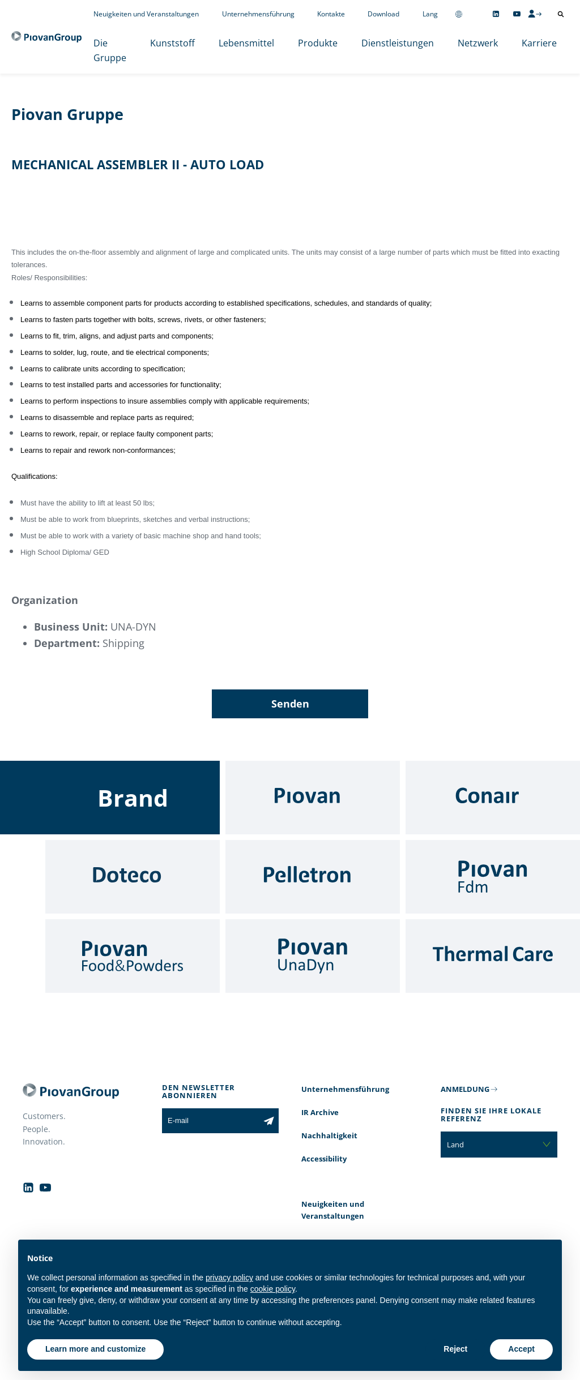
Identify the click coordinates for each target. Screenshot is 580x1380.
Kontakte (331, 14)
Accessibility (324, 1159)
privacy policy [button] (229, 1277)
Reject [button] (455, 1348)
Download (383, 14)
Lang (430, 14)
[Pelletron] (312, 877)
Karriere (539, 43)
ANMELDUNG (465, 1089)
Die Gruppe (109, 50)
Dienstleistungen (397, 43)
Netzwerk (478, 43)
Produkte (318, 43)
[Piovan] (312, 797)
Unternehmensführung (258, 14)
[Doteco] (132, 877)
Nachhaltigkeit (329, 1135)
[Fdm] (493, 877)
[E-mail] (210, 1120)
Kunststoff (172, 43)
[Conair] (493, 797)
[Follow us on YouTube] (517, 14)
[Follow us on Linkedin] (496, 14)
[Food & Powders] (132, 956)
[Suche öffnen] (561, 14)
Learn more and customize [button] (95, 1348)
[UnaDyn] (312, 956)
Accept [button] (521, 1348)
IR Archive (320, 1112)
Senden (290, 703)
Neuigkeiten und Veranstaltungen (146, 14)
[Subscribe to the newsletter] (269, 1120)
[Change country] (459, 14)
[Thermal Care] (493, 956)
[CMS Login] (534, 13)
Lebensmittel (246, 43)
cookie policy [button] (272, 1288)
